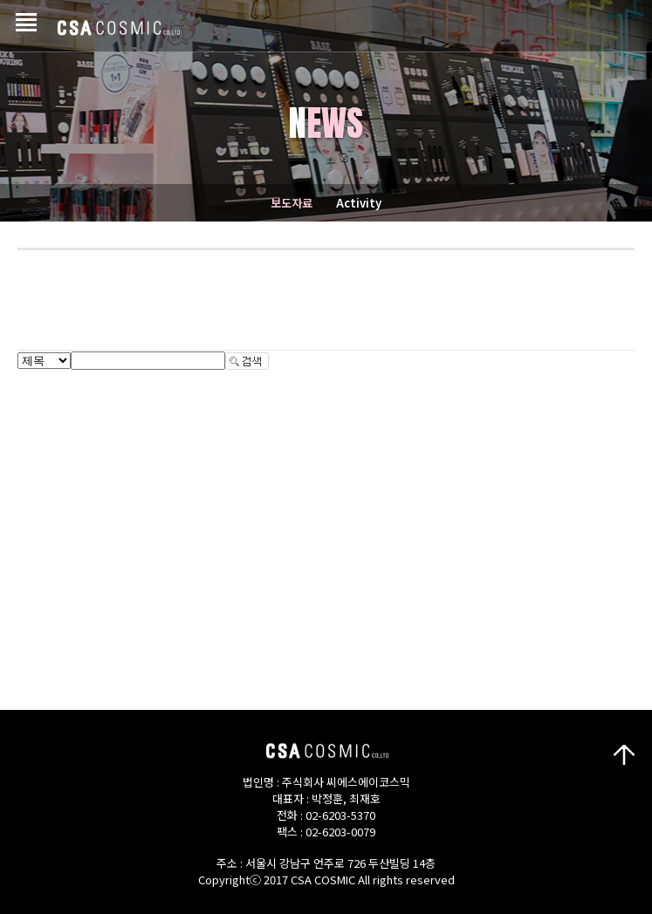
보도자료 (291, 202)
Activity (358, 202)
